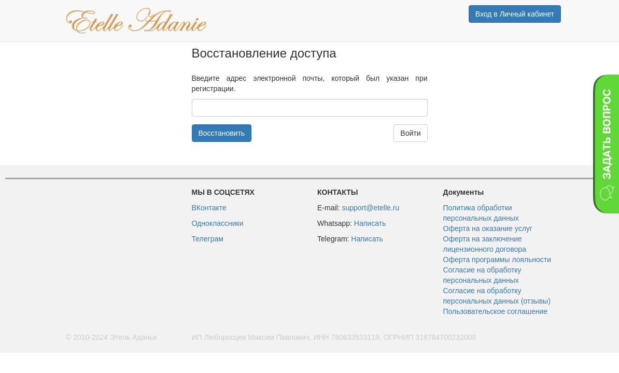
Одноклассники (218, 223)
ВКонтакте (209, 208)
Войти (410, 133)
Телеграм (207, 239)
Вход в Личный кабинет (514, 14)
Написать (370, 223)
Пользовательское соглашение (495, 311)
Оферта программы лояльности (497, 259)
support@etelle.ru (370, 208)
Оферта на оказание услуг (487, 228)
